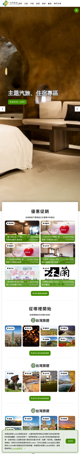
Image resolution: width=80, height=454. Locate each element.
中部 (32, 3)
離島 (50, 3)
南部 (38, 3)
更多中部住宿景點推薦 (40, 399)
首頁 (20, 3)
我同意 (70, 441)
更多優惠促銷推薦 (40, 294)
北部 (26, 3)
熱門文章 (57, 3)
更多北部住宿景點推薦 (40, 354)
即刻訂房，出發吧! (17, 102)
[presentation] (2, 109)
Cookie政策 (16, 448)
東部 (44, 3)
